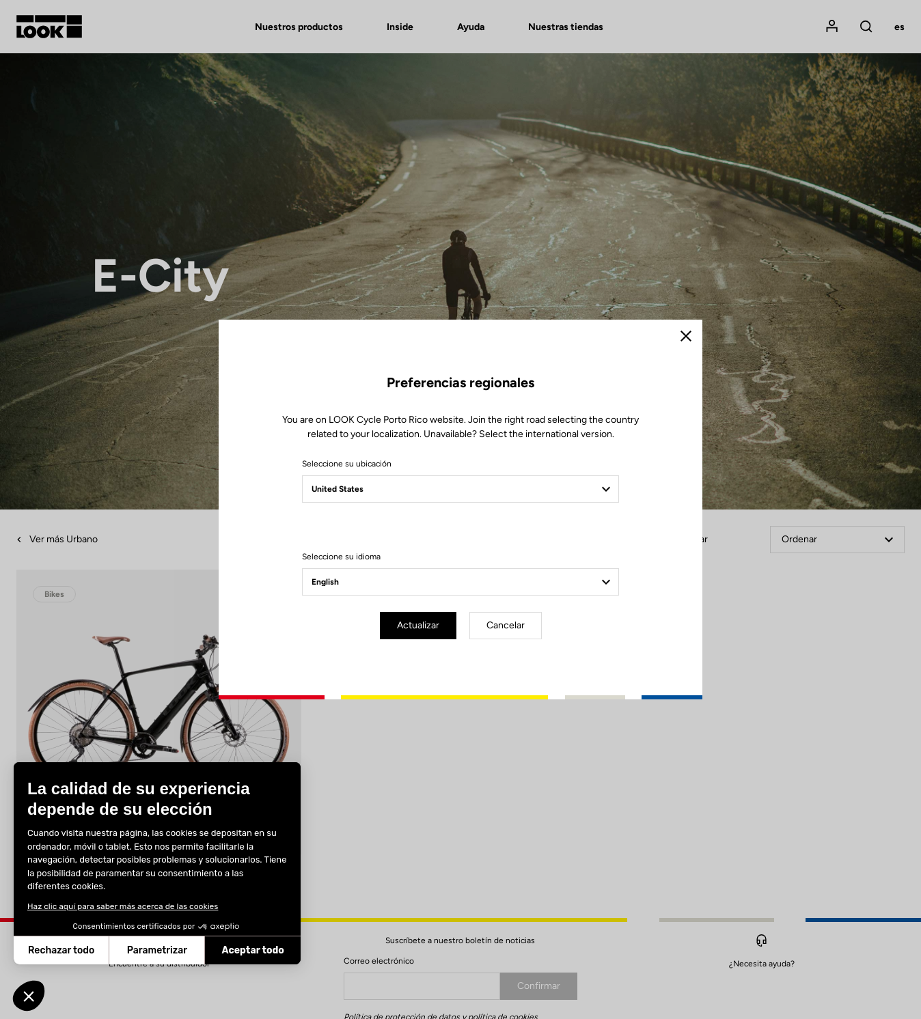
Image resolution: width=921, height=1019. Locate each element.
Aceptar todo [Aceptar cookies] (175, 950)
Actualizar (418, 625)
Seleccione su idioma (341, 556)
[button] (28, 995)
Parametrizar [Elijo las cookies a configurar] (80, 950)
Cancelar (505, 625)
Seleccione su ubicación (346, 464)
